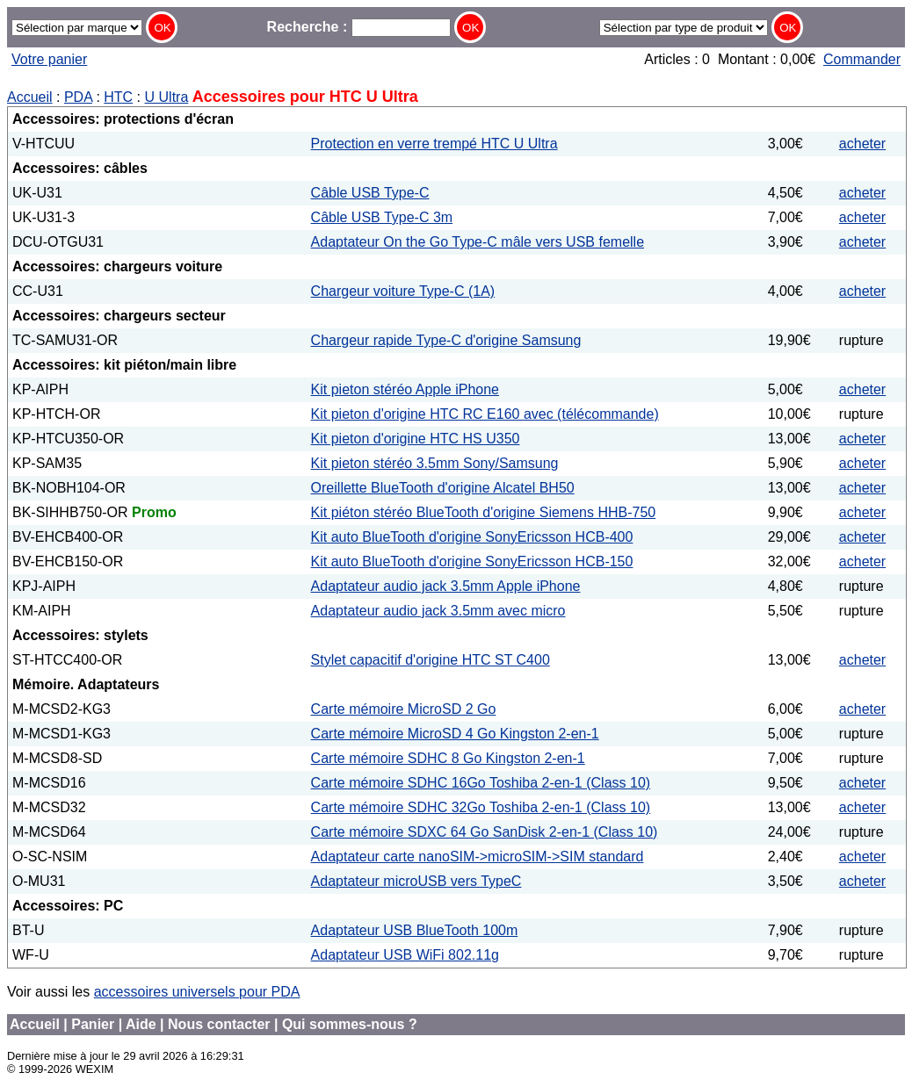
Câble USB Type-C (370, 192)
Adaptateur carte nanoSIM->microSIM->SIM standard (477, 856)
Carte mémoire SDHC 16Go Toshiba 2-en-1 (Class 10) (481, 782)
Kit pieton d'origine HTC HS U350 (415, 438)
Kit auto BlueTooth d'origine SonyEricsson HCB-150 (472, 561)
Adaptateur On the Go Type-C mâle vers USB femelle (477, 241)
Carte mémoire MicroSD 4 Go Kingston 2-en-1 (455, 733)
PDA (78, 97)
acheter (862, 143)
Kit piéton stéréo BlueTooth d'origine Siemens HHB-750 (483, 512)
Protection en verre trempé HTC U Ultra (434, 143)
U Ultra (167, 97)
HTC (118, 97)
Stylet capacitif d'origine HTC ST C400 (430, 659)
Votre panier (49, 59)
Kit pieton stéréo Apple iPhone (405, 389)
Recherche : (359, 26)
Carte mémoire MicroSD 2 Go (403, 709)
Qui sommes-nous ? (349, 1024)
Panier (92, 1024)
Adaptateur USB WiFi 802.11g (405, 954)
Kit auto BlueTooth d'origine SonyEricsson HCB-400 (472, 536)
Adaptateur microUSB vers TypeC (416, 881)
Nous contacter (219, 1024)
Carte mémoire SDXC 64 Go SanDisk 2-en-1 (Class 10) (484, 831)
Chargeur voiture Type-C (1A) (403, 291)
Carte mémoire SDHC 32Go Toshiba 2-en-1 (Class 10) (481, 807)
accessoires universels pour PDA (197, 991)
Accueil (30, 97)
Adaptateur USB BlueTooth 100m (414, 930)
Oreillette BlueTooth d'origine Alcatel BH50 (443, 487)
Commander (862, 59)
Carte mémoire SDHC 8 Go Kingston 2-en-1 (448, 758)
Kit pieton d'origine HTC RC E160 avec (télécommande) (485, 414)
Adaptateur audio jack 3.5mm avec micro (438, 610)
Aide (141, 1024)
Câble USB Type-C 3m (382, 217)
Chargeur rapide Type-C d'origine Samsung (446, 340)
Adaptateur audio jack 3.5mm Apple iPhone (446, 586)
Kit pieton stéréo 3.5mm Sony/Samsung (435, 463)
